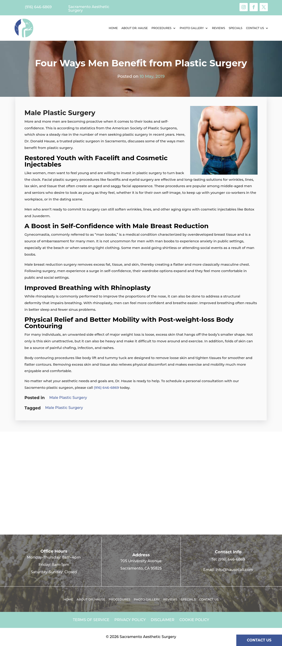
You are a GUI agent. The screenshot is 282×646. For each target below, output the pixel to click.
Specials (235, 28)
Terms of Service (91, 620)
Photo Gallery (192, 28)
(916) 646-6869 (106, 387)
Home (113, 28)
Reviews (218, 28)
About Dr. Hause (134, 28)
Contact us (255, 28)
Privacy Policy (130, 620)
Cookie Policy (194, 620)
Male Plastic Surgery (68, 397)
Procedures (162, 28)
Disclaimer (162, 620)
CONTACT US (259, 640)
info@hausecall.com (234, 570)
